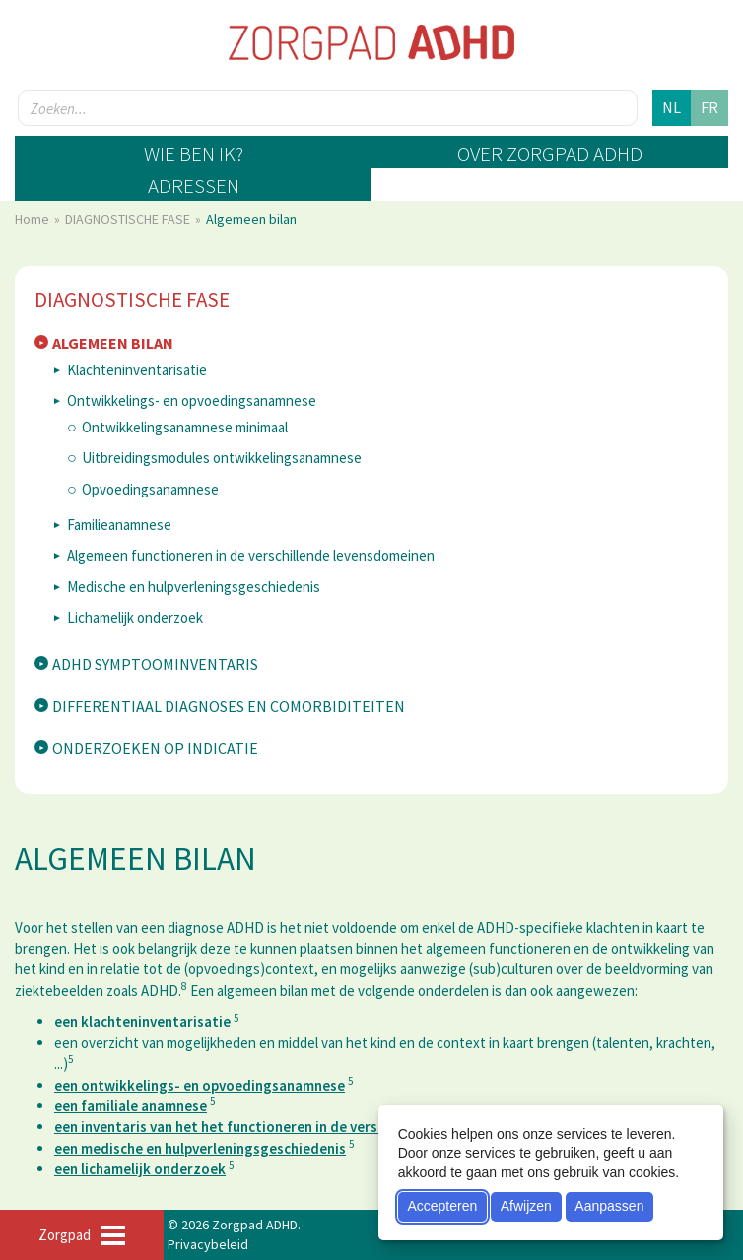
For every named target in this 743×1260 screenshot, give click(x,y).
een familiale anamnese (130, 1105)
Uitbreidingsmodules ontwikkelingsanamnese (222, 457)
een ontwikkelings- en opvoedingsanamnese (199, 1085)
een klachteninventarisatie (142, 1021)
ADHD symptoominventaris (155, 664)
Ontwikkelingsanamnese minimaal (185, 427)
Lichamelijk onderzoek (135, 617)
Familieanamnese (119, 524)
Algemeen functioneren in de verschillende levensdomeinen (251, 555)
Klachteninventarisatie (137, 370)
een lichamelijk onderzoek (140, 1169)
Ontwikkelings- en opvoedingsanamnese (191, 400)
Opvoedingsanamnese (150, 489)
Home (33, 219)
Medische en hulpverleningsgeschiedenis (193, 586)
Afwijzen (526, 1206)
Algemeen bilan (112, 343)
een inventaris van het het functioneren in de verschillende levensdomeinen (300, 1126)
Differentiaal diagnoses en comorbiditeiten (228, 706)
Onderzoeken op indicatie (155, 748)
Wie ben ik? (193, 153)
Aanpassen (608, 1206)
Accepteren (442, 1206)
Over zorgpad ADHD (549, 153)
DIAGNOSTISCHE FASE (129, 219)
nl (671, 107)
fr (709, 107)
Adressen (193, 185)
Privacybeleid (208, 1244)
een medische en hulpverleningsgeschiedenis (200, 1148)
